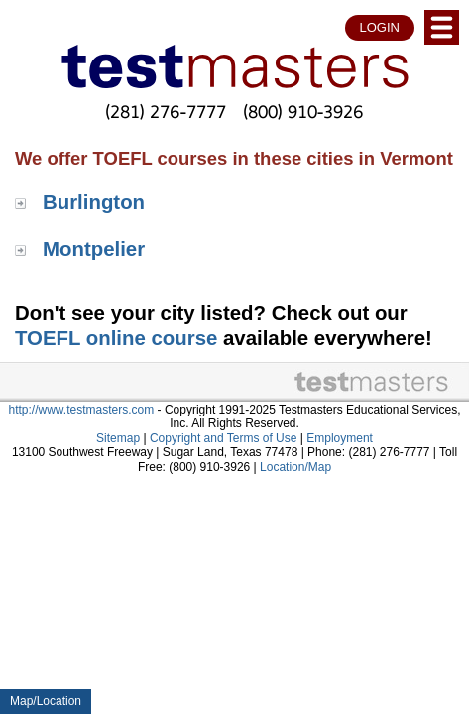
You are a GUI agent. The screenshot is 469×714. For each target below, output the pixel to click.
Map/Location (45, 701)
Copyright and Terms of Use (223, 438)
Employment (339, 438)
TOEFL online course (116, 338)
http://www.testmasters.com (82, 409)
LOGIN (380, 27)
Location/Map (295, 467)
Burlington (94, 202)
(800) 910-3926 (303, 111)
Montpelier (94, 249)
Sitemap (118, 438)
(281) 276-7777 (165, 111)
